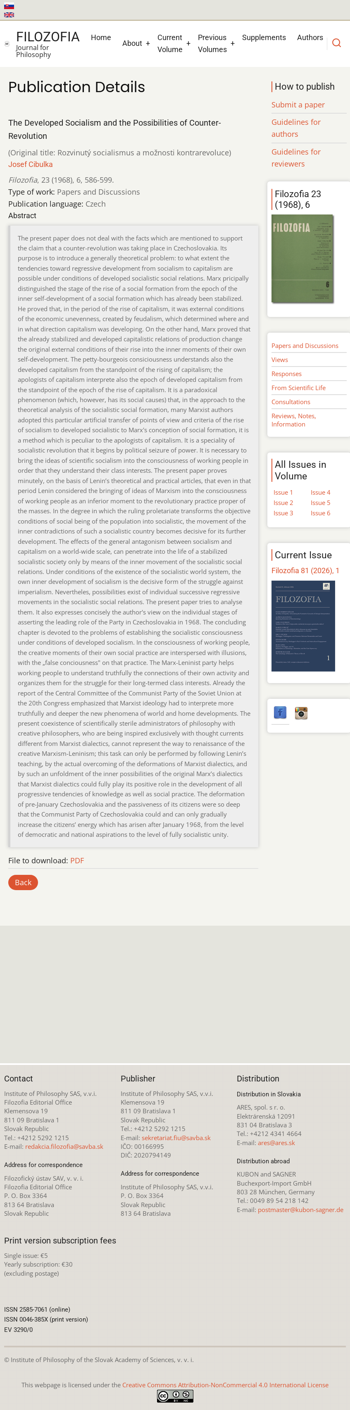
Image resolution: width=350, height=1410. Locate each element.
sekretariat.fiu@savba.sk (176, 1138)
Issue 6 (321, 513)
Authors (310, 37)
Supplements (264, 37)
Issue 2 (283, 502)
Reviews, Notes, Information (293, 420)
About (132, 43)
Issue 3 (283, 513)
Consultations (290, 402)
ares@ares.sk (276, 1142)
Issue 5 (321, 502)
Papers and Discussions (304, 345)
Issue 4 (321, 492)
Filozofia (48, 37)
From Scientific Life (298, 387)
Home (101, 37)
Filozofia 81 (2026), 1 (305, 570)
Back (23, 882)
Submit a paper (298, 105)
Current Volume (170, 43)
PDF (77, 860)
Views (279, 359)
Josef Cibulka (30, 164)
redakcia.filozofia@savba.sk (64, 1146)
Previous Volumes (212, 43)
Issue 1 (283, 492)
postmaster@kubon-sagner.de (300, 1209)
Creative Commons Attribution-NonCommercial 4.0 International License (225, 1385)
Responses (286, 373)
